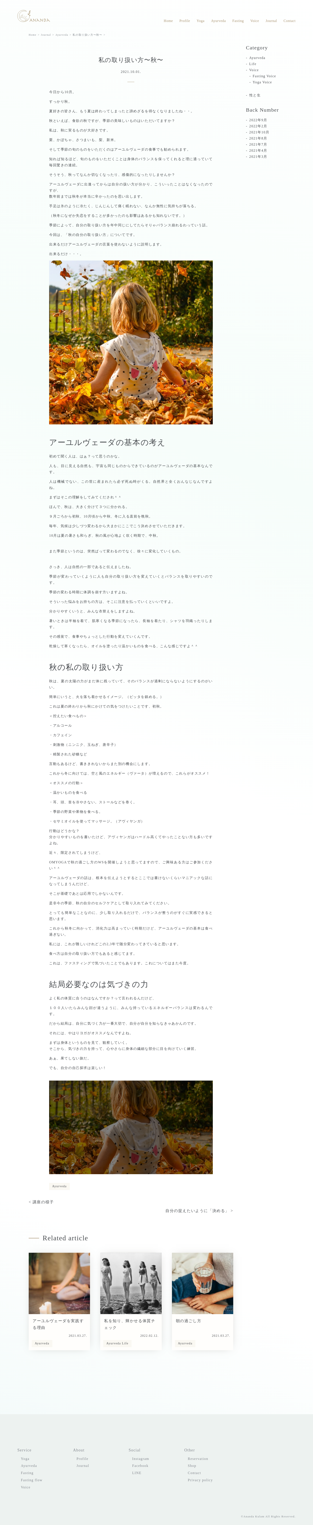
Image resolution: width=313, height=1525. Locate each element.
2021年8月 (258, 138)
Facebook (140, 1466)
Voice (254, 21)
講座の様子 (43, 1202)
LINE (137, 1473)
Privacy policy (200, 1480)
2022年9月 (258, 120)
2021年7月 (258, 144)
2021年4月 (258, 150)
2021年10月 (259, 132)
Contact (290, 21)
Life (125, 1343)
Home (168, 21)
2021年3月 (258, 156)
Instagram (140, 1459)
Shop (192, 1466)
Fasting (238, 21)
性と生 (255, 95)
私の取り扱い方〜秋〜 (87, 34)
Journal (271, 21)
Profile (185, 21)
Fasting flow (32, 1480)
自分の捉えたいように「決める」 (197, 1211)
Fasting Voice (264, 76)
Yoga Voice (262, 82)
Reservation (198, 1459)
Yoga (201, 21)
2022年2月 (258, 126)
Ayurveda (218, 21)
